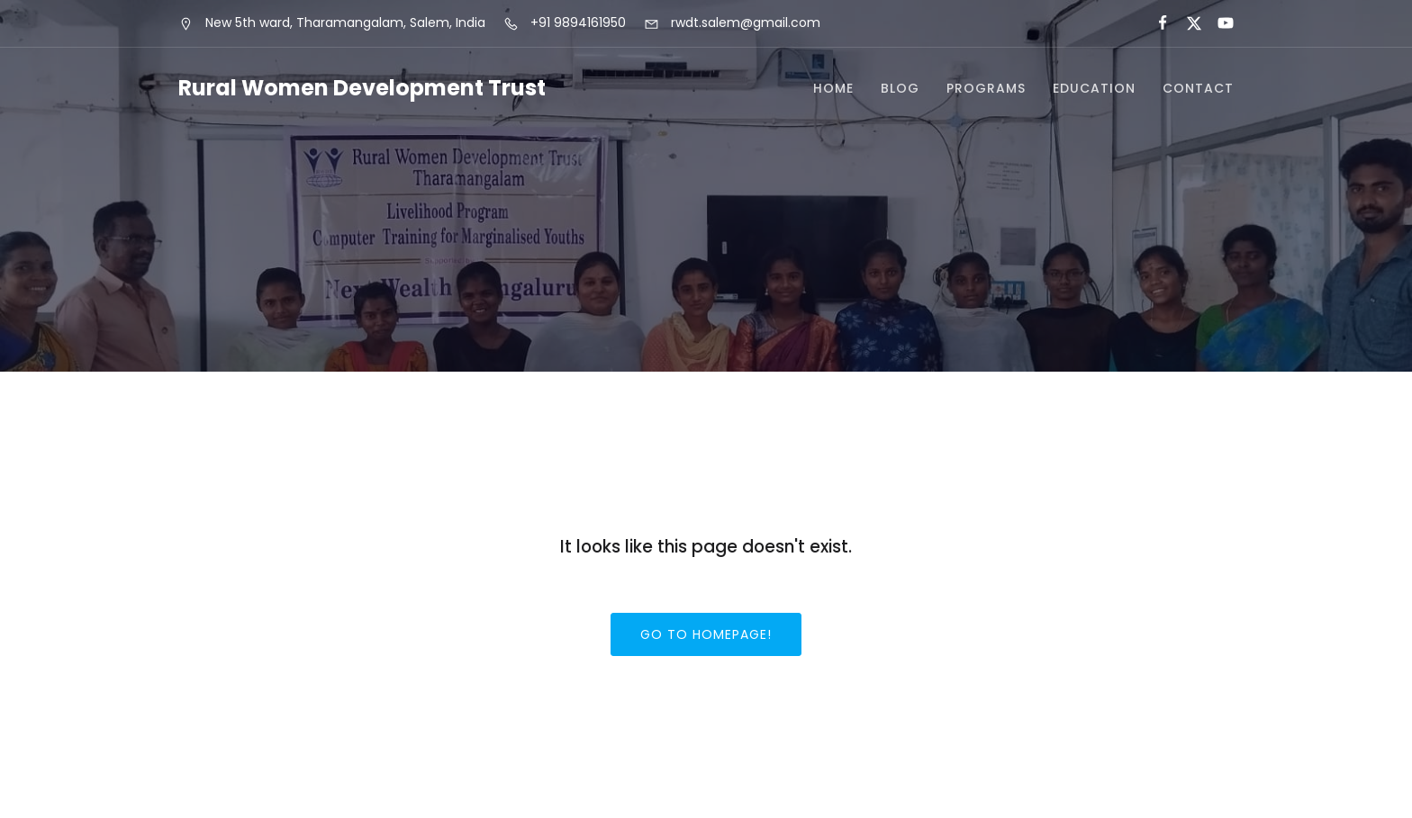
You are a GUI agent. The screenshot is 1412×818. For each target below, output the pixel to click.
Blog (900, 88)
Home (833, 88)
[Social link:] (1155, 23)
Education (1094, 88)
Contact (1198, 88)
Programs (986, 88)
